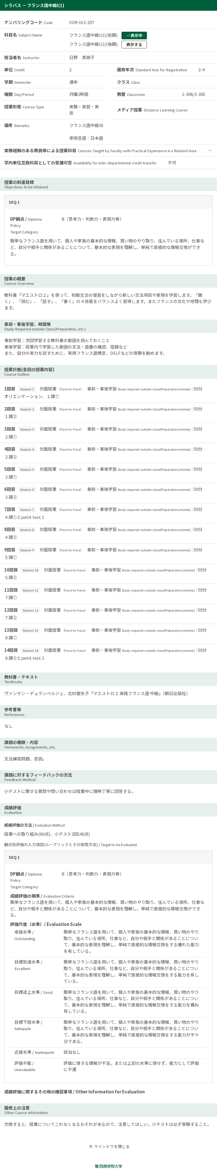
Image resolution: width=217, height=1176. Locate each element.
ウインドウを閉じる (108, 1146)
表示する (134, 44)
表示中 (134, 35)
